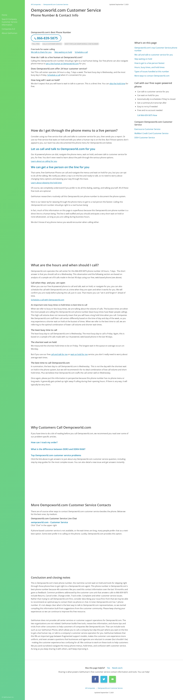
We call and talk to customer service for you (153, 54)
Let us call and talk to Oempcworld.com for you (63, 149)
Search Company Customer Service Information (9, 22)
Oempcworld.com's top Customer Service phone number (155, 49)
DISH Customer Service (144, 137)
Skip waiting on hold (63, 52)
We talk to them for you (41, 52)
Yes (108, 668)
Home (4, 15)
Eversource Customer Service (147, 129)
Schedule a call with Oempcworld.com (47, 299)
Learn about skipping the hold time (46, 182)
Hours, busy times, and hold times (149, 67)
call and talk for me (59, 354)
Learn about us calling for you (44, 161)
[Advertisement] (79, 107)
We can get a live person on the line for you (60, 167)
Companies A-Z (8, 29)
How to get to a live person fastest (149, 63)
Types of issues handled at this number (151, 71)
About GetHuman (9, 33)
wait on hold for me (79, 354)
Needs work (117, 668)
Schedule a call (81, 52)
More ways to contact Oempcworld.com (151, 75)
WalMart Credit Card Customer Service (151, 133)
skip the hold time (117, 83)
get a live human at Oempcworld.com (62, 63)
